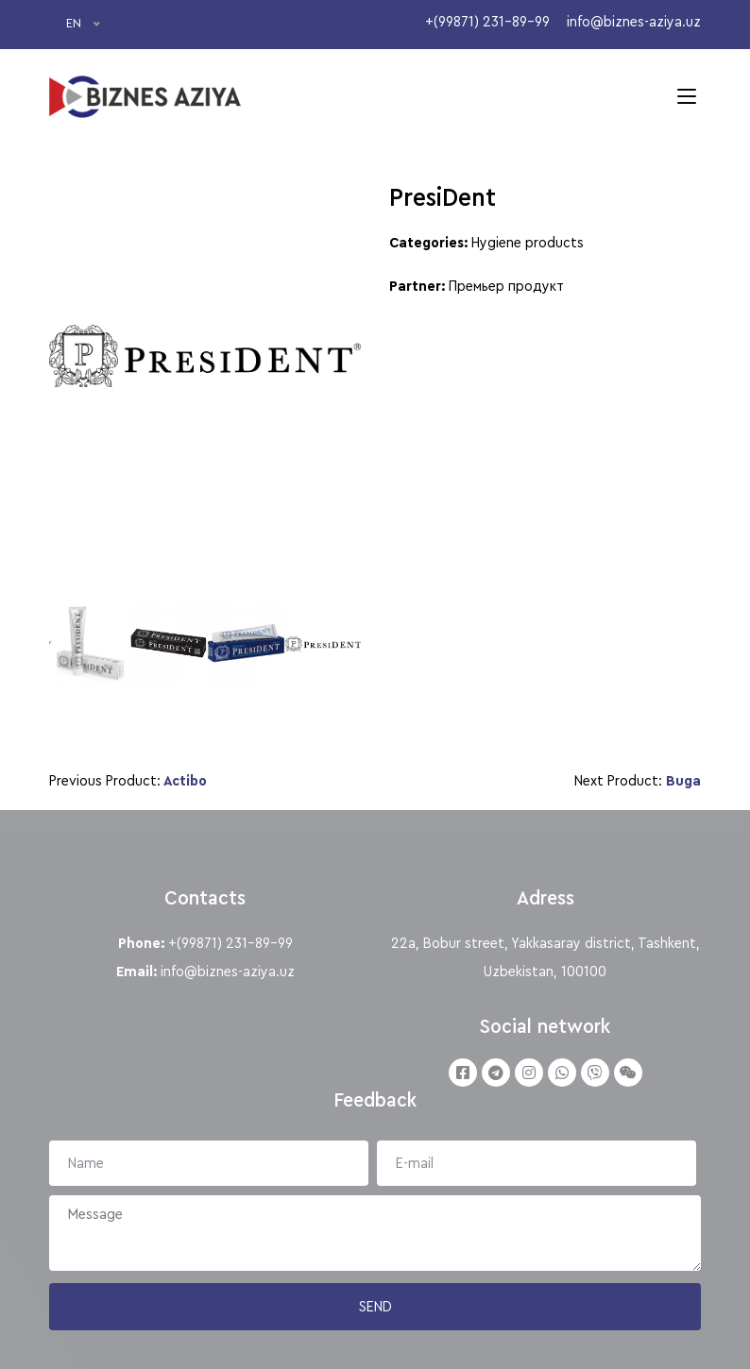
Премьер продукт (506, 286)
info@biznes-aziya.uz (228, 971)
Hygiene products (527, 242)
